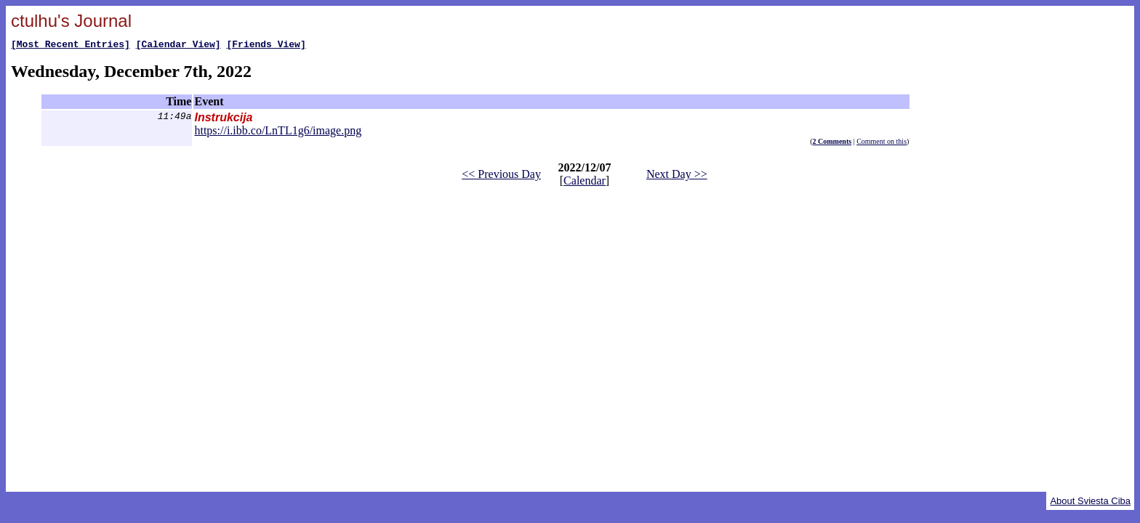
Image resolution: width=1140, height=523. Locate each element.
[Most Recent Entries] (70, 45)
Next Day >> (676, 176)
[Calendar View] (178, 45)
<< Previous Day (501, 176)
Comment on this (881, 143)
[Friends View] (265, 45)
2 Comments (832, 143)
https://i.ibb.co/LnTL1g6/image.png (277, 132)
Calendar (584, 183)
